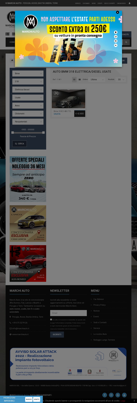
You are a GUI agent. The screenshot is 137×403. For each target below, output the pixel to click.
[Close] (117, 12)
